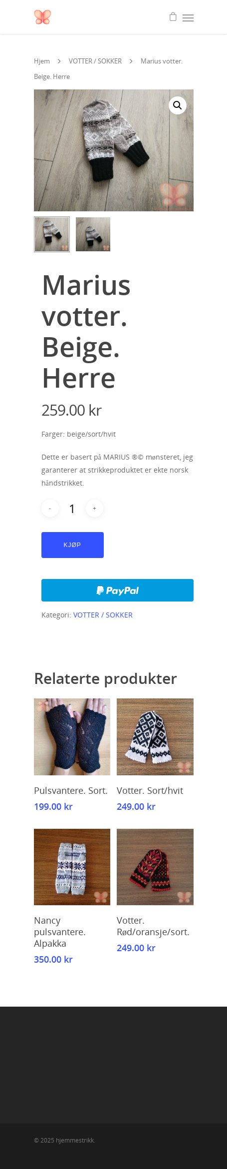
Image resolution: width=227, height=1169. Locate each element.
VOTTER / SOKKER (95, 60)
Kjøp (72, 545)
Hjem (42, 60)
